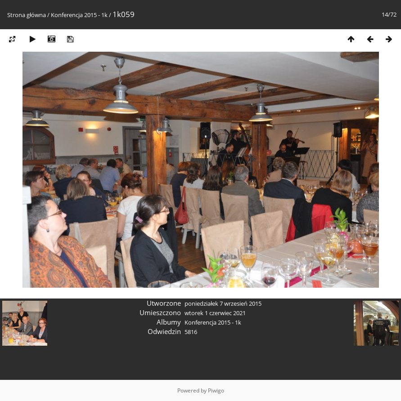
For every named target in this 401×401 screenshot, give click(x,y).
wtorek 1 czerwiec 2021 (215, 313)
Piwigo (216, 390)
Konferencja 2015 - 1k (79, 15)
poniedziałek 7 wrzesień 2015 (223, 303)
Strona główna (26, 15)
